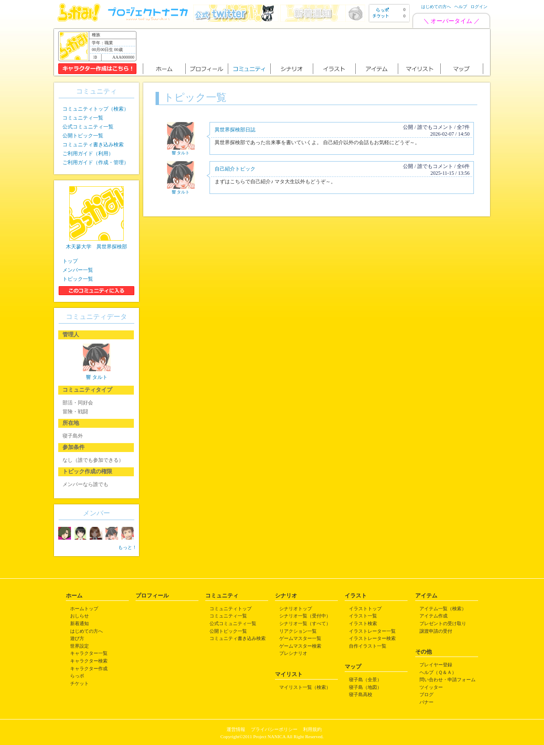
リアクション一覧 (298, 631)
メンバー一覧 (77, 270)
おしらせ (79, 615)
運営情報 (236, 729)
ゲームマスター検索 (300, 645)
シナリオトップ (295, 608)
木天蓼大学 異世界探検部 (96, 247)
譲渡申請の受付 (435, 631)
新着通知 (79, 623)
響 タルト (181, 153)
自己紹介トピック (235, 169)
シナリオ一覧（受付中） (305, 615)
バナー (426, 702)
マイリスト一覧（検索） (305, 687)
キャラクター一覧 (89, 653)
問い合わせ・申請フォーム (447, 679)
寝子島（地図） (365, 687)
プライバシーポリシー (274, 729)
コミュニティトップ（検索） (95, 109)
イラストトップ (365, 608)
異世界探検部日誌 (235, 130)
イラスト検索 (363, 623)
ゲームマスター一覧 (300, 638)
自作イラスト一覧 (367, 645)
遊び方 (77, 638)
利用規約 (312, 729)
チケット (79, 683)
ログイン (478, 6)
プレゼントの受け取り (442, 623)
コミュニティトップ (231, 608)
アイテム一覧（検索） (442, 608)
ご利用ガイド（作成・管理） (95, 162)
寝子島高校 (360, 694)
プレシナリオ (293, 653)
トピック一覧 (77, 279)
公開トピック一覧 (82, 136)
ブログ (426, 694)
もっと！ (127, 547)
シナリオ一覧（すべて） (305, 623)
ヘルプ (460, 6)
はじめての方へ (436, 6)
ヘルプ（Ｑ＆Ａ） (437, 672)
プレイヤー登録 (435, 664)
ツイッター (431, 687)
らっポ (77, 675)
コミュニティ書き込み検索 (93, 145)
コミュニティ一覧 (82, 118)
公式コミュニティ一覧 (87, 127)
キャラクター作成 (89, 668)
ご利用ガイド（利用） (87, 153)
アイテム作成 (433, 615)
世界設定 (79, 645)
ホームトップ (84, 608)
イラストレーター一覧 (372, 631)
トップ (70, 261)
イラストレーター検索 (372, 638)
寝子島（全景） (365, 679)
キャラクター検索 (89, 660)
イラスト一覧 (363, 615)
